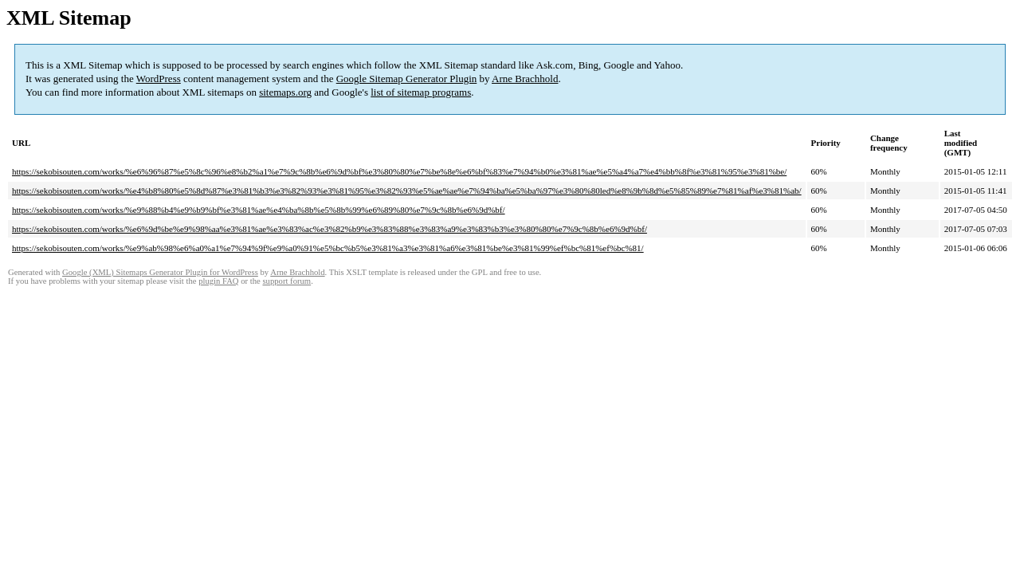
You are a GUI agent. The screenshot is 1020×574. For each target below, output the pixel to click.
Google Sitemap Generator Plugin (406, 79)
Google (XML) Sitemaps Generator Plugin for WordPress (160, 272)
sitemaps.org (285, 92)
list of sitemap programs (421, 92)
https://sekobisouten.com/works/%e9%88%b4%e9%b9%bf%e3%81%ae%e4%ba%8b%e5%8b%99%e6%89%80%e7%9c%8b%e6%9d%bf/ (258, 209)
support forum (286, 281)
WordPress (158, 79)
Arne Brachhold (525, 79)
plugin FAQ (218, 281)
